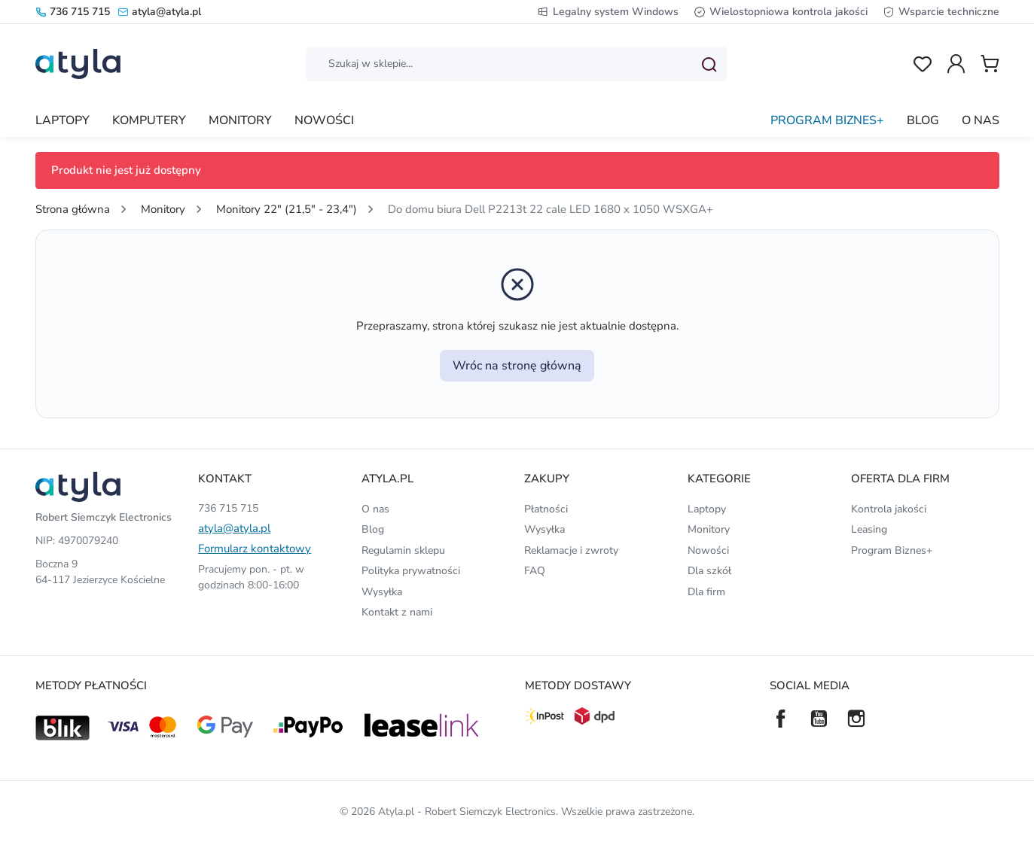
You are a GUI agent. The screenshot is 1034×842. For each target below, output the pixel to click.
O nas (375, 509)
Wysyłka (381, 592)
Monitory (709, 529)
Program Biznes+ (891, 550)
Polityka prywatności (410, 571)
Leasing (869, 529)
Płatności (546, 509)
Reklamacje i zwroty (571, 550)
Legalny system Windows (608, 12)
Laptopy (707, 509)
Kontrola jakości (888, 509)
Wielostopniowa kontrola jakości (781, 12)
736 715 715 (72, 12)
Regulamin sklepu (403, 550)
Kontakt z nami (396, 612)
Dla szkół (709, 571)
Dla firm (706, 592)
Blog (372, 529)
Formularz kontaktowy (254, 548)
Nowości (708, 550)
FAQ (534, 571)
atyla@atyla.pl (159, 12)
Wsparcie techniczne (941, 12)
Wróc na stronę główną (517, 365)
